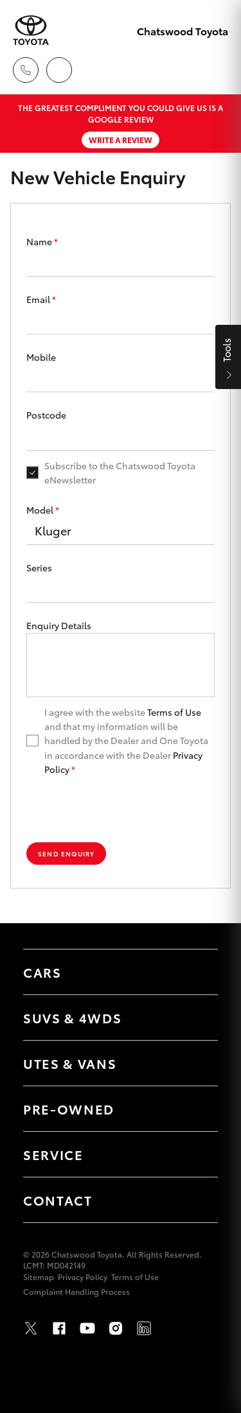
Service (53, 1154)
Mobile (41, 357)
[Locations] (59, 70)
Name (42, 241)
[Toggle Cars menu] (195, 971)
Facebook (59, 1328)
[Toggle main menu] (215, 70)
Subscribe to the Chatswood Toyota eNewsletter (119, 472)
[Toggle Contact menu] (195, 1199)
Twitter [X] (31, 1328)
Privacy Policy (82, 1276)
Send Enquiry (66, 853)
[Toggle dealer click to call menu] (26, 70)
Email (41, 299)
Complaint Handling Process (76, 1291)
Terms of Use (174, 712)
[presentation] (121, 810)
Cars (42, 972)
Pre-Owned (68, 1109)
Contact (58, 1200)
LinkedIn (144, 1328)
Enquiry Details (58, 625)
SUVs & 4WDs (72, 1018)
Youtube (87, 1328)
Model (42, 509)
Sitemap (38, 1276)
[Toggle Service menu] (195, 1154)
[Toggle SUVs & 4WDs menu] (195, 1017)
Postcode (46, 414)
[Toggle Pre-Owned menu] (195, 1108)
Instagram (115, 1328)
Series (39, 567)
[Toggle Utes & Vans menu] (195, 1063)
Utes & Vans (69, 1063)
